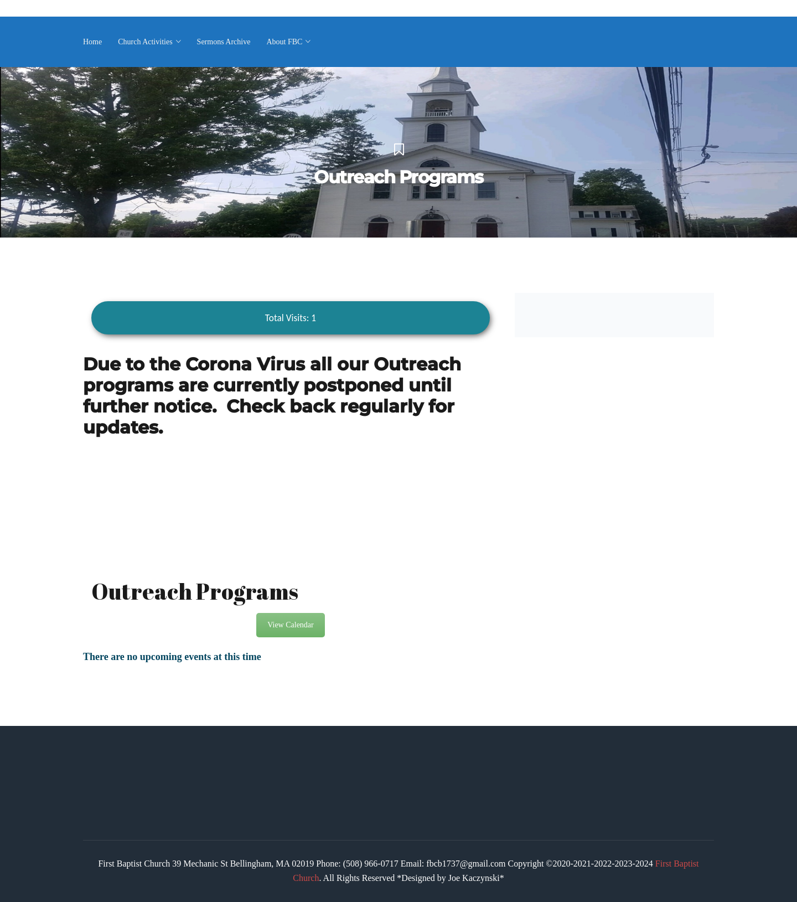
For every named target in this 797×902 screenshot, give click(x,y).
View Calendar (290, 625)
